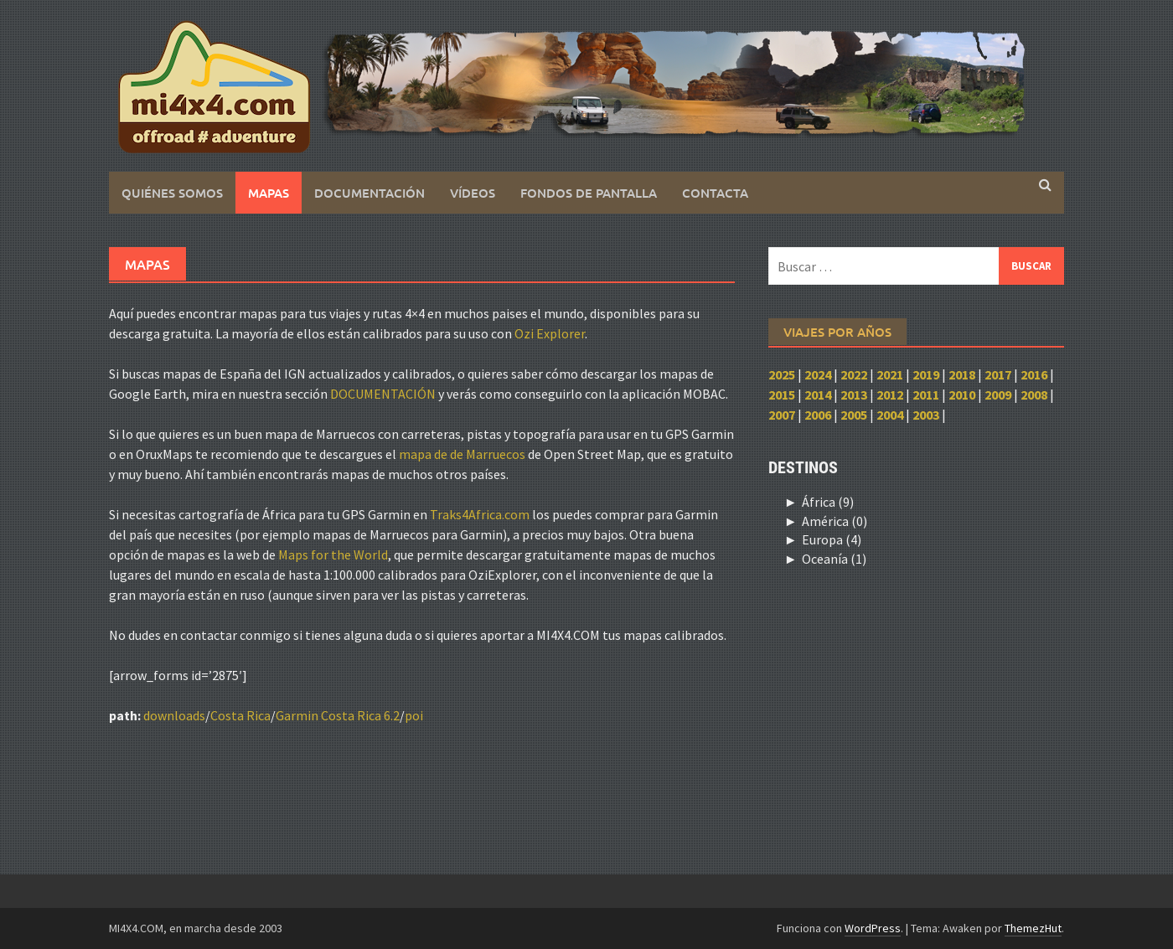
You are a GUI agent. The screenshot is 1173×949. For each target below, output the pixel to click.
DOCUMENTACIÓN (383, 393)
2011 (925, 394)
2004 (889, 414)
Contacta (715, 192)
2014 (817, 394)
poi (414, 715)
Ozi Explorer (549, 333)
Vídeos (472, 192)
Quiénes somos (172, 192)
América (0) (834, 521)
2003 (925, 414)
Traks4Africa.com (480, 514)
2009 (997, 394)
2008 (1034, 394)
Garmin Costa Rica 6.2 (338, 715)
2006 (817, 414)
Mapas (268, 192)
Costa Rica (240, 715)
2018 (961, 374)
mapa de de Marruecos (462, 454)
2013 (853, 394)
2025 (781, 374)
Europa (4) (831, 539)
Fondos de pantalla (588, 192)
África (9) (828, 501)
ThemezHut (1033, 928)
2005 (853, 414)
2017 (997, 374)
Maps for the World (333, 554)
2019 (925, 374)
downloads (174, 715)
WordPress (873, 928)
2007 (781, 414)
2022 (853, 374)
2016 (1034, 374)
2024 (817, 374)
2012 (889, 394)
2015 (781, 394)
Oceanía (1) (834, 558)
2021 (889, 374)
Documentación (369, 192)
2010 (961, 394)
